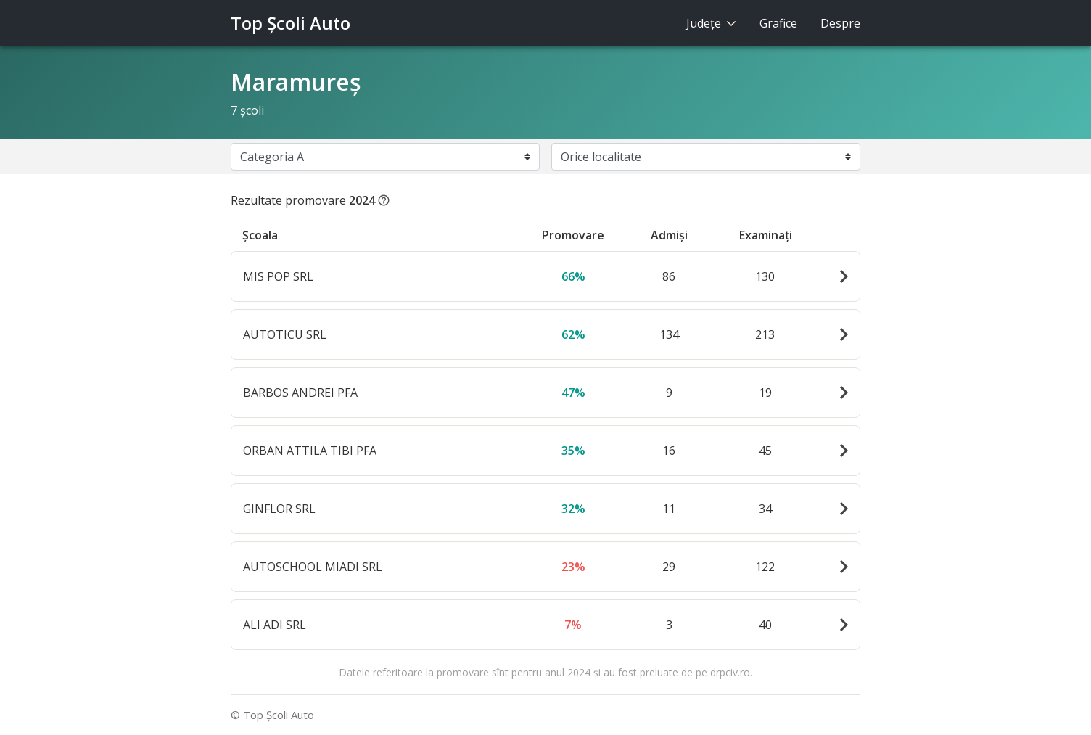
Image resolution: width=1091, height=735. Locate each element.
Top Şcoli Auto (290, 23)
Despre (840, 23)
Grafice (778, 23)
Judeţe (711, 23)
